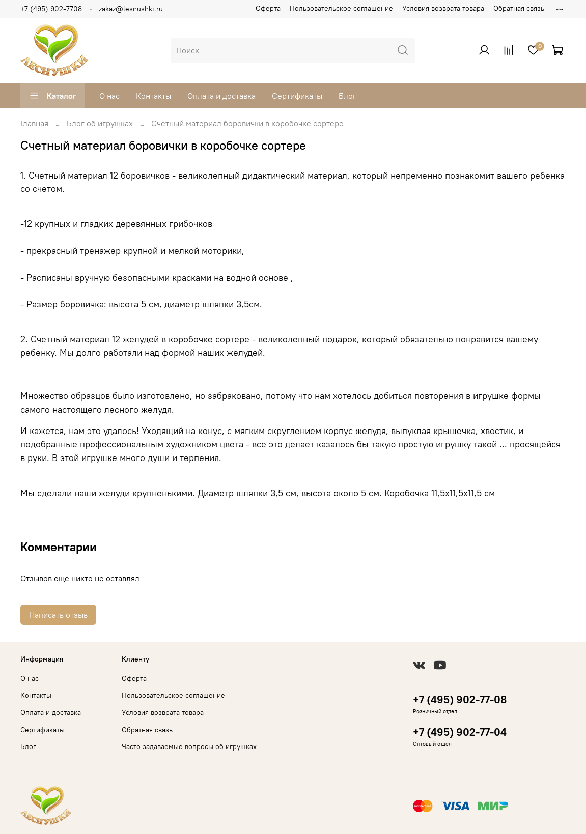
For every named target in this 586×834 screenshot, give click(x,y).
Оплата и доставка (221, 96)
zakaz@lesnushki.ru (131, 8)
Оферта (268, 8)
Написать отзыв (58, 615)
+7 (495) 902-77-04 (460, 732)
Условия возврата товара (443, 8)
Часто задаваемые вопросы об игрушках (189, 746)
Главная (34, 123)
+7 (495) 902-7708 (51, 8)
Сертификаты (297, 96)
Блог (347, 96)
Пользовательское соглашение (341, 8)
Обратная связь (518, 8)
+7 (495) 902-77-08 (460, 699)
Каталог (52, 96)
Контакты (153, 96)
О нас (109, 96)
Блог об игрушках (100, 123)
